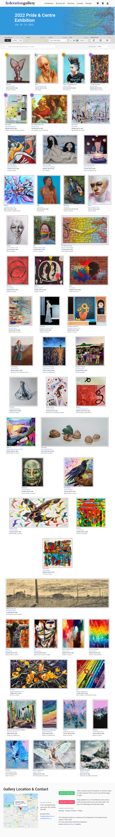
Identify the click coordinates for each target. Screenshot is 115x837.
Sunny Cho (66, 207)
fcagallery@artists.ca (47, 816)
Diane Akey (74, 126)
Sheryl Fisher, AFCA (10, 126)
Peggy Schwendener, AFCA (17, 691)
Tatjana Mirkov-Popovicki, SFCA (14, 449)
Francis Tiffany (67, 86)
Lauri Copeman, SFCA (41, 86)
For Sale (15, 40)
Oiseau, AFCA (34, 126)
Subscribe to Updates (67, 802)
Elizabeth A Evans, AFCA (46, 328)
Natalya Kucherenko (14, 409)
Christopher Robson (11, 610)
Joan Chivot (40, 207)
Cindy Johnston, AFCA (48, 368)
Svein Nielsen (79, 530)
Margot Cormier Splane (39, 247)
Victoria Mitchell (10, 86)
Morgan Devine (38, 288)
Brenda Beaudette (12, 167)
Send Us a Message (66, 793)
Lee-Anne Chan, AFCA (10, 207)
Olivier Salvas (37, 651)
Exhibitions (49, 3)
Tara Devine (72, 288)
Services (70, 3)
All (7, 40)
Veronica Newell (68, 489)
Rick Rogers (9, 651)
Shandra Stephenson (81, 691)
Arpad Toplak (93, 86)
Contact (80, 3)
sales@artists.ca (45, 818)
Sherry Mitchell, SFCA (46, 449)
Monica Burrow (88, 167)
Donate (89, 3)
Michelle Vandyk (84, 772)
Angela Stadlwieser (12, 731)
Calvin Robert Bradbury (49, 167)
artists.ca (72, 824)
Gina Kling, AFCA (79, 368)
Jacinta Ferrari (14, 368)
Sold (21, 40)
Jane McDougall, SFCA (82, 409)
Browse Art (60, 3)
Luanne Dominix (50, 409)
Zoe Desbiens (10, 288)
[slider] (27, 40)
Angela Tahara (37, 772)
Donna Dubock (12, 328)
